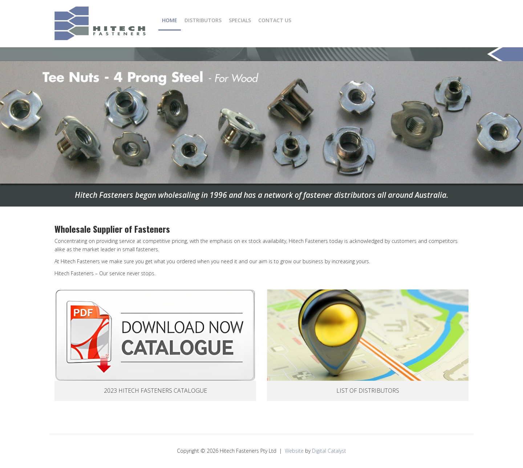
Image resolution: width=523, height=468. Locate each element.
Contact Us (274, 20)
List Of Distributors (367, 391)
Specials (240, 20)
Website (294, 450)
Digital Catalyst (329, 450)
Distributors (203, 20)
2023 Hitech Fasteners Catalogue (155, 391)
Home (169, 20)
